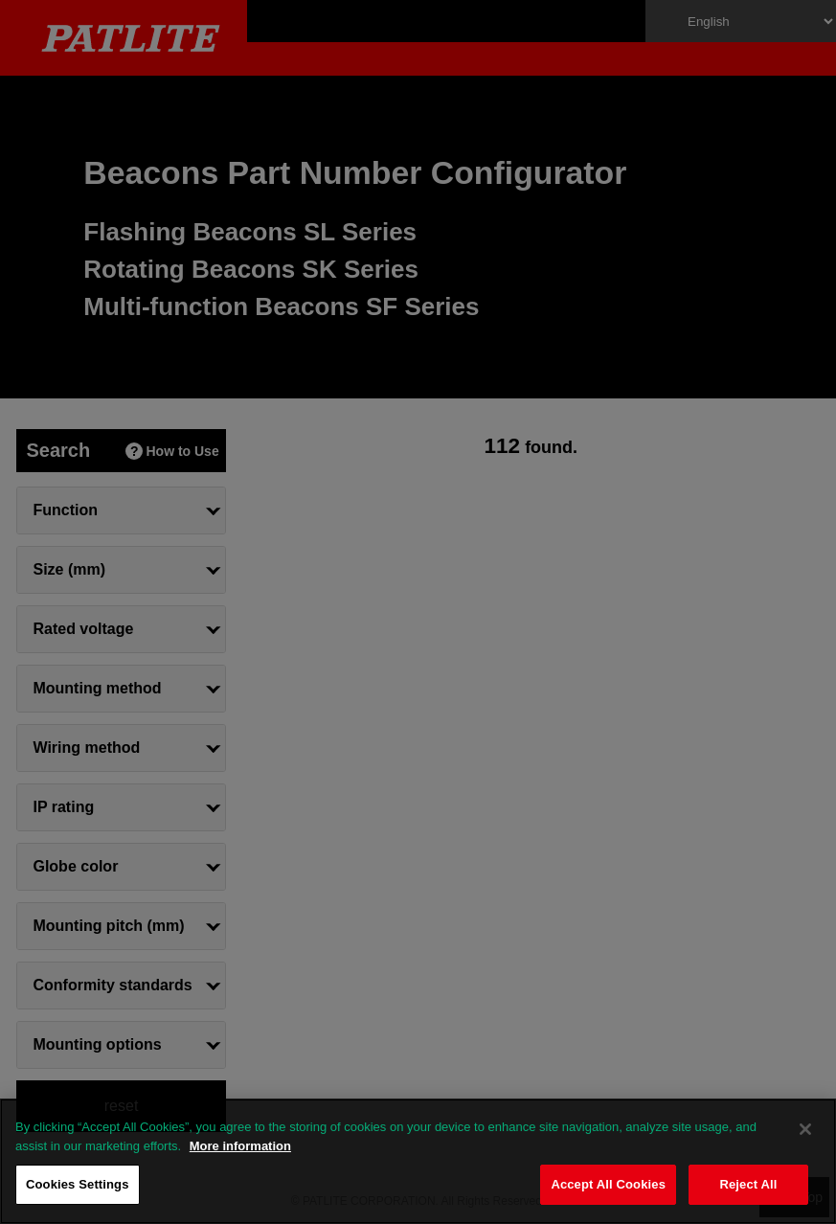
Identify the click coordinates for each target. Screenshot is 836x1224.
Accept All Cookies (608, 1184)
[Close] (805, 1129)
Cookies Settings (77, 1184)
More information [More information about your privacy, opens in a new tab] (240, 1146)
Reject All (748, 1184)
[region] (418, 1161)
